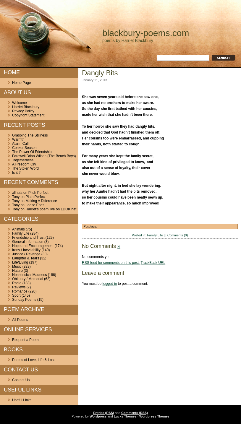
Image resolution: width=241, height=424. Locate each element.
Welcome (19, 103)
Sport (16, 295)
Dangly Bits (100, 73)
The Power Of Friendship (31, 152)
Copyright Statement (28, 115)
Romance (19, 291)
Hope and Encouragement (33, 246)
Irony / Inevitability (26, 250)
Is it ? (16, 172)
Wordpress (98, 416)
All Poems (20, 320)
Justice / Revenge (26, 254)
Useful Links (21, 400)
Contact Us (21, 380)
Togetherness (22, 160)
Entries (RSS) (103, 413)
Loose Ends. (35, 205)
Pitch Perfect (38, 193)
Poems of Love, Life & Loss (33, 360)
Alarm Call (20, 144)
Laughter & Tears (25, 258)
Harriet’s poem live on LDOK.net (50, 209)
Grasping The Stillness (30, 135)
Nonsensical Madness (29, 275)
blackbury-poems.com (145, 33)
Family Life (20, 233)
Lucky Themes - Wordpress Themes (141, 416)
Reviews (18, 287)
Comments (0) (177, 235)
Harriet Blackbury (25, 107)
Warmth (18, 139)
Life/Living (20, 262)
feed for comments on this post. (111, 263)
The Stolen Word (25, 168)
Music (16, 266)
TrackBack (153, 263)
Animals (18, 229)
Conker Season (24, 148)
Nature (17, 271)
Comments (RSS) (134, 413)
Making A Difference (41, 201)
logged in (110, 284)
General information (27, 242)
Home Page (21, 83)
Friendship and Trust (28, 237)
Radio (16, 283)
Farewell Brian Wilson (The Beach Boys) (44, 156)
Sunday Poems (24, 300)
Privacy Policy (23, 111)
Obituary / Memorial (27, 279)
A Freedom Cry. (24, 164)
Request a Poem (25, 340)
